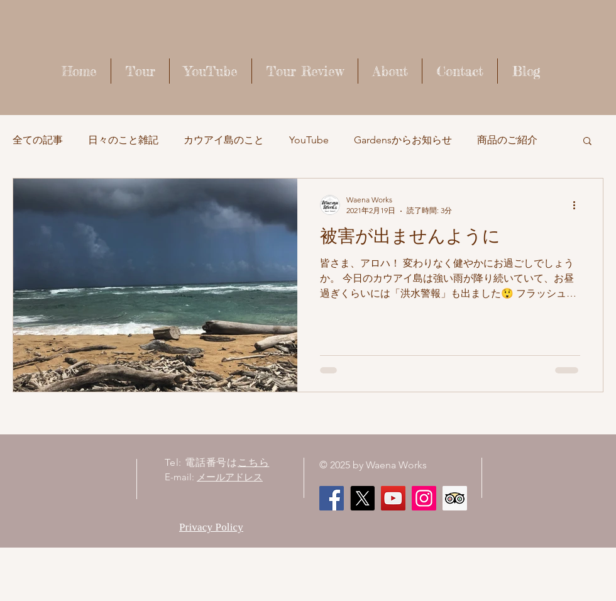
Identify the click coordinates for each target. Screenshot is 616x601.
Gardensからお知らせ (403, 140)
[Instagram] (424, 498)
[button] (587, 141)
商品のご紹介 (507, 140)
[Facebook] (331, 498)
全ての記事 (38, 140)
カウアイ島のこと (224, 140)
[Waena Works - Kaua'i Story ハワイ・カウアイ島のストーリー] (393, 498)
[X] (362, 498)
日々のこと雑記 (123, 140)
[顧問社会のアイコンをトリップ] (455, 498)
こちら (253, 462)
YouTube (309, 140)
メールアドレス (230, 477)
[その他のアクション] (578, 204)
